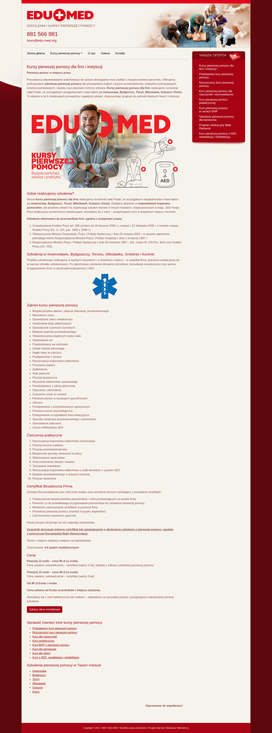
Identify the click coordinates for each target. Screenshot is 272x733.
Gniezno (37, 687)
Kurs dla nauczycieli (44, 636)
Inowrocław (39, 671)
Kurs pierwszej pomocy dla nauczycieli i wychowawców (216, 93)
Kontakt (120, 53)
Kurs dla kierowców (44, 649)
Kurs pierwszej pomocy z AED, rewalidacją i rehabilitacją (218, 135)
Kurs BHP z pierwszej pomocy (51, 645)
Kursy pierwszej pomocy (65, 53)
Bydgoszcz (39, 675)
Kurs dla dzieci (41, 653)
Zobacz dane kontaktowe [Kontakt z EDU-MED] (44, 609)
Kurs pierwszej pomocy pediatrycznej (213, 101)
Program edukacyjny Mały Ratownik (215, 127)
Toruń (35, 679)
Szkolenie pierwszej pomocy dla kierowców (216, 118)
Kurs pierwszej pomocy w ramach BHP (213, 110)
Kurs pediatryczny (43, 640)
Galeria (105, 53)
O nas (91, 53)
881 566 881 (42, 34)
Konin (36, 691)
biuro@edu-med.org (42, 40)
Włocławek (39, 683)
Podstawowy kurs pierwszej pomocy (54, 628)
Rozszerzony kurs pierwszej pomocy (54, 632)
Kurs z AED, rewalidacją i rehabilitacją (55, 657)
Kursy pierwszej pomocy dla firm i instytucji (216, 67)
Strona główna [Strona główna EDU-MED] (36, 53)
